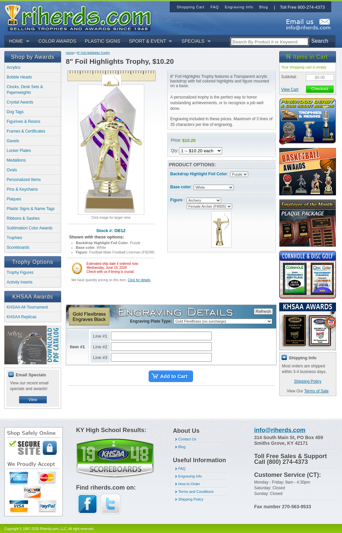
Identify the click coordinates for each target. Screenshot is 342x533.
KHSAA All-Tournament (27, 307)
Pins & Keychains (22, 189)
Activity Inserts (19, 282)
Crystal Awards (20, 102)
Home (70, 52)
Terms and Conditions (196, 492)
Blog (182, 447)
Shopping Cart (190, 7)
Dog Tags (15, 112)
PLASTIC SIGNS (102, 41)
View (32, 399)
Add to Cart (174, 376)
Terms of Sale (316, 391)
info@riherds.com (280, 430)
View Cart (290, 89)
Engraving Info (190, 476)
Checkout (319, 88)
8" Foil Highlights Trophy (93, 52)
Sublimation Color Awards (29, 228)
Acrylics (13, 67)
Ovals (12, 170)
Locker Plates (19, 150)
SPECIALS (193, 41)
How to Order (189, 484)
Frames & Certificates (26, 131)
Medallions (16, 160)
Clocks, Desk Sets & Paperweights (25, 89)
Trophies (14, 237)
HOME (16, 41)
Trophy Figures (20, 272)
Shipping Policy (307, 381)
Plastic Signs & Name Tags (31, 208)
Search (319, 41)
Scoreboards (18, 247)
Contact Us (187, 439)
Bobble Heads (19, 77)
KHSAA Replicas (21, 317)
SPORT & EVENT (147, 41)
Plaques (14, 199)
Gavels (13, 141)
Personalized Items (24, 179)
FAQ (182, 469)
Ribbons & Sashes (23, 218)
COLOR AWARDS (57, 41)
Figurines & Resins (23, 121)
